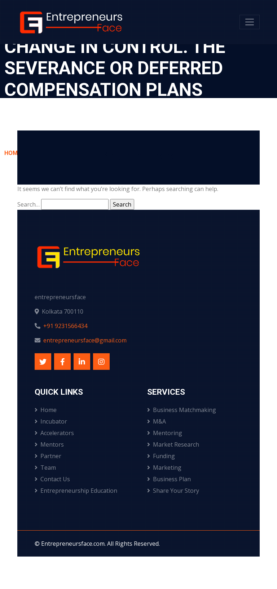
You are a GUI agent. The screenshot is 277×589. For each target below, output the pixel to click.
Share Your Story (173, 491)
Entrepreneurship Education (76, 491)
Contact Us (52, 479)
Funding (161, 456)
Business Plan (169, 479)
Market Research (173, 444)
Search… (28, 204)
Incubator (51, 421)
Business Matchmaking (181, 410)
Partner (48, 456)
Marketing (164, 467)
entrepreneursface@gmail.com (85, 340)
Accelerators (54, 433)
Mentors (49, 444)
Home (46, 410)
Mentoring (164, 433)
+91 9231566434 (65, 326)
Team (45, 467)
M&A (156, 421)
